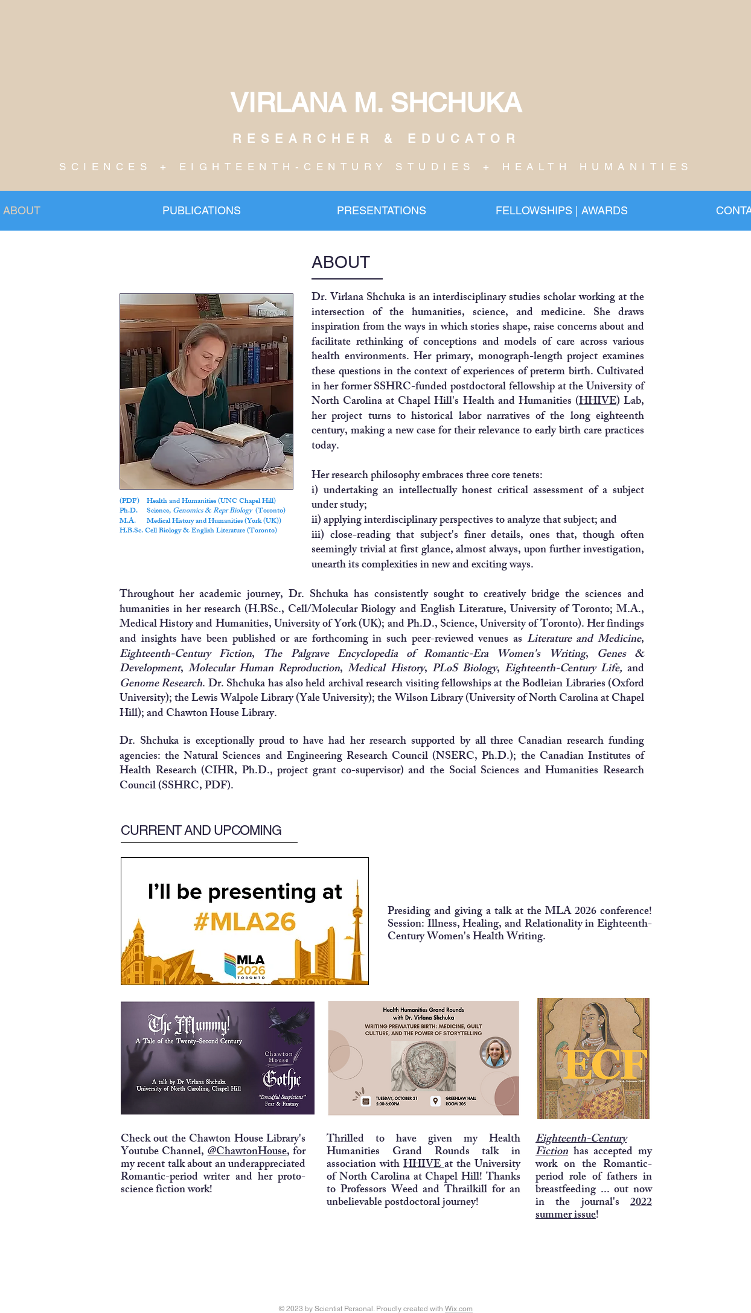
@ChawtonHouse (247, 1152)
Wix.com (459, 1309)
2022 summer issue (593, 1209)
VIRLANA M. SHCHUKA (376, 102)
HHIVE (597, 402)
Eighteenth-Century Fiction (581, 1146)
